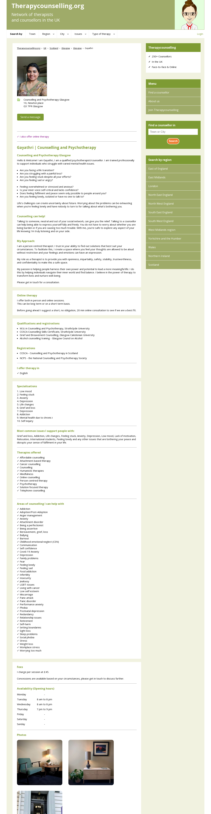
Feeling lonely (26, 564)
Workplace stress (28, 647)
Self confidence (27, 548)
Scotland (153, 265)
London (153, 186)
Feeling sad (25, 568)
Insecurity (24, 578)
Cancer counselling (29, 464)
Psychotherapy (27, 483)
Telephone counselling (31, 490)
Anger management (29, 515)
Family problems (27, 558)
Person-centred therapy (32, 480)
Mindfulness (25, 474)
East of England (158, 168)
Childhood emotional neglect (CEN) (38, 541)
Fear (21, 561)
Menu (152, 84)
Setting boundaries (29, 627)
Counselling (24, 467)
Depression (25, 555)
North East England (160, 195)
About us (154, 101)
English (22, 373)
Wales (152, 247)
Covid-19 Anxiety (28, 551)
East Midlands (157, 177)
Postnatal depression (30, 611)
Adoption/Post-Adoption (32, 512)
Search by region (160, 160)
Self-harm (24, 624)
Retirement (25, 620)
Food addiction (26, 571)
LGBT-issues (25, 584)
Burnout (23, 538)
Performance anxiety (30, 604)
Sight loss (24, 630)
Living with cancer (28, 587)
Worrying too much (29, 650)
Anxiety (22, 518)
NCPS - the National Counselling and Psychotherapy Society (53, 358)
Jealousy (23, 581)
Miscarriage (25, 594)
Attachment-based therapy (34, 460)
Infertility (23, 574)
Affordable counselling (31, 457)
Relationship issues (29, 617)
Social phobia (25, 637)
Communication (27, 545)
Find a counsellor (158, 92)
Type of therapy (101, 33)
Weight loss (25, 644)
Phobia (22, 607)
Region (46, 33)
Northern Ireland (159, 256)
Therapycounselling (162, 47)
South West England (160, 221)
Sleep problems (27, 634)
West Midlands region (161, 230)
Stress (22, 640)
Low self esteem (28, 591)
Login (200, 33)
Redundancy (25, 614)
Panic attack (25, 597)
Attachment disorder (30, 522)
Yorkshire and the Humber (164, 238)
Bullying (22, 535)
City (62, 33)
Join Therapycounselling (163, 110)
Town (32, 33)
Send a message (30, 117)
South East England (160, 212)
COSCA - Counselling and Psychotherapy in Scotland (49, 353)
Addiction (23, 508)
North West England (161, 203)
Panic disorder (26, 601)
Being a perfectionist (30, 525)
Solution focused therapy (32, 487)
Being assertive (27, 528)
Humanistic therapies (30, 470)
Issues (78, 33)
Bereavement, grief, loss (32, 531)
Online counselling (28, 477)
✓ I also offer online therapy (33, 136)
